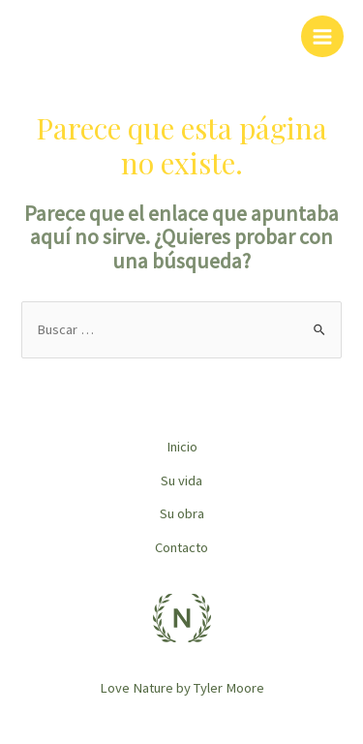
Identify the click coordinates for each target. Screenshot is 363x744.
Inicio (181, 446)
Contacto (181, 547)
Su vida (181, 480)
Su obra (182, 513)
